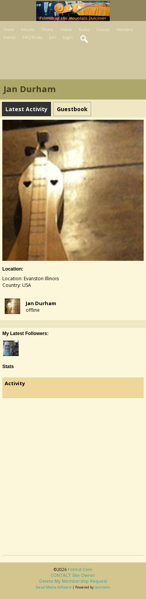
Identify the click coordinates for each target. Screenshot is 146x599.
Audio (84, 29)
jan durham (41, 303)
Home (9, 29)
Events (10, 37)
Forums (27, 29)
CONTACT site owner (73, 575)
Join (52, 37)
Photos (47, 29)
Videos (66, 29)
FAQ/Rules (32, 37)
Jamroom (102, 587)
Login (68, 37)
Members (124, 29)
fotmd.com (80, 569)
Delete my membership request (73, 581)
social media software (54, 587)
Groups (102, 29)
